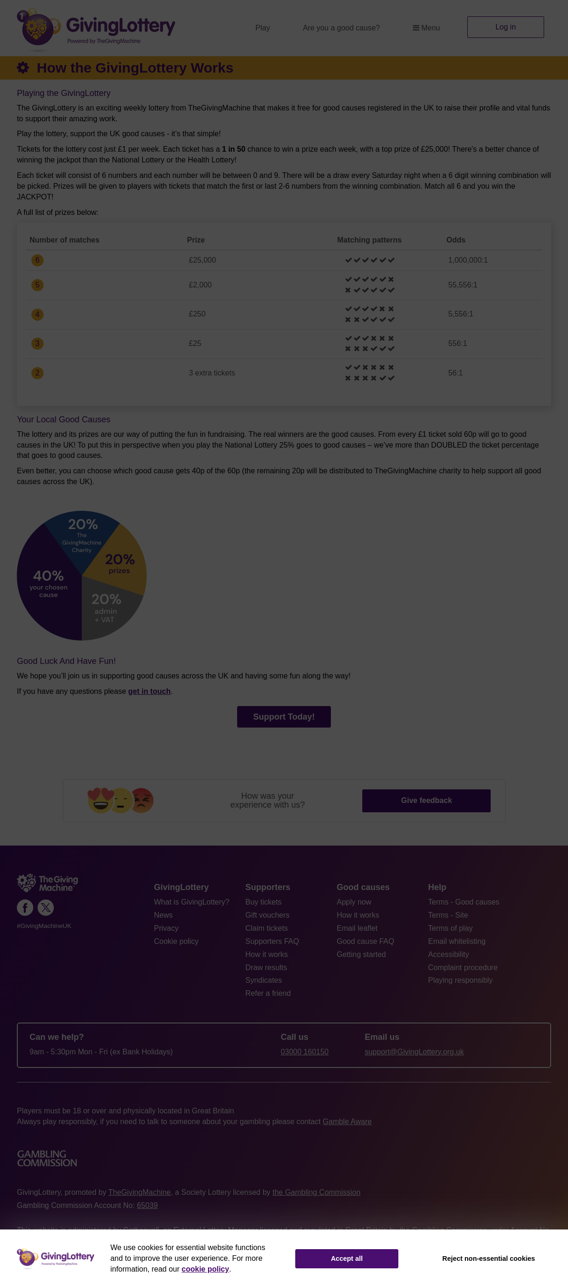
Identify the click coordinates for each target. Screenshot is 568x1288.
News (163, 915)
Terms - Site (448, 915)
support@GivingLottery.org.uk (414, 1052)
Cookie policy (176, 941)
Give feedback (426, 800)
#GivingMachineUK (44, 925)
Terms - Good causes (464, 902)
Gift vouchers (268, 915)
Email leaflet (357, 928)
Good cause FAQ (366, 941)
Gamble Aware (347, 1122)
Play (262, 28)
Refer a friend (268, 993)
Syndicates (264, 980)
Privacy (166, 928)
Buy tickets (264, 902)
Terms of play (450, 928)
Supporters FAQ (272, 941)
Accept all (347, 1258)
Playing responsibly (460, 980)
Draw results (266, 968)
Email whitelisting (457, 941)
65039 (147, 1205)
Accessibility (448, 954)
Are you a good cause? (341, 28)
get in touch (149, 691)
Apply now (354, 902)
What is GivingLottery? (192, 902)
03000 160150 (305, 1052)
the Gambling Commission (316, 1192)
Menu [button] (426, 28)
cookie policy (205, 1269)
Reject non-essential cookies (488, 1258)
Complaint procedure (463, 968)
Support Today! (284, 716)
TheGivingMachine (139, 1192)
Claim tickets (267, 928)
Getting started (361, 954)
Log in (505, 27)
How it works (267, 954)
